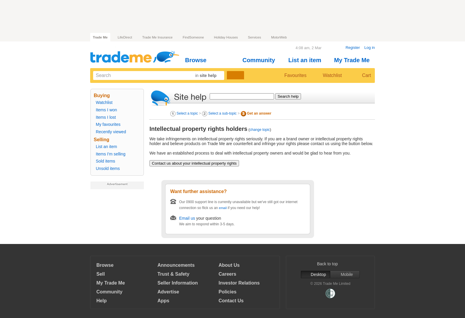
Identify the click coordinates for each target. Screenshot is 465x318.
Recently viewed (111, 131)
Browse (198, 60)
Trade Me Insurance (157, 37)
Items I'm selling (110, 154)
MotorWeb (279, 37)
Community (261, 60)
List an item (307, 60)
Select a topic (187, 113)
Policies (227, 291)
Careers (227, 274)
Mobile (345, 274)
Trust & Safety (173, 274)
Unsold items (108, 168)
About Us (229, 265)
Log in (369, 47)
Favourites (291, 75)
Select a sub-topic (222, 113)
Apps (163, 300)
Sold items (105, 161)
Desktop (315, 274)
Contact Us (231, 300)
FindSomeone (193, 37)
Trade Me (100, 37)
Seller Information (177, 282)
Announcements (176, 265)
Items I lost (106, 117)
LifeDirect (125, 37)
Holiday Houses (226, 37)
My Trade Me (354, 60)
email (223, 208)
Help (101, 300)
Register (352, 47)
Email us (187, 218)
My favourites (108, 124)
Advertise (168, 291)
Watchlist (329, 75)
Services (254, 37)
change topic (260, 130)
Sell (100, 274)
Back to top (330, 263)
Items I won (106, 109)
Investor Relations (239, 282)
